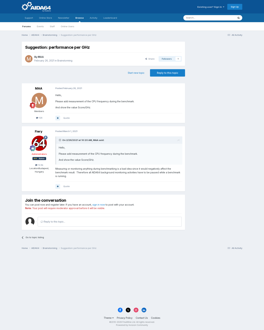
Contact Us (142, 317)
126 (39, 117)
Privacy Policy (125, 317)
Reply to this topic (167, 72)
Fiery (38, 131)
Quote (66, 118)
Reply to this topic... (53, 221)
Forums (26, 26)
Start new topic (136, 72)
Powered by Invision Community (132, 325)
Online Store (45, 17)
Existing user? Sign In (210, 7)
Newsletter (63, 17)
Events (40, 26)
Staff (52, 26)
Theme (109, 317)
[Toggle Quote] (60, 140)
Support (29, 17)
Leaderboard (110, 17)
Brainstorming (64, 60)
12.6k (39, 165)
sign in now (98, 204)
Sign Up (235, 6)
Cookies (155, 317)
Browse (79, 19)
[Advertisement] (215, 64)
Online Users (67, 26)
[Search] (200, 17)
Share (150, 58)
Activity (93, 17)
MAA (41, 56)
